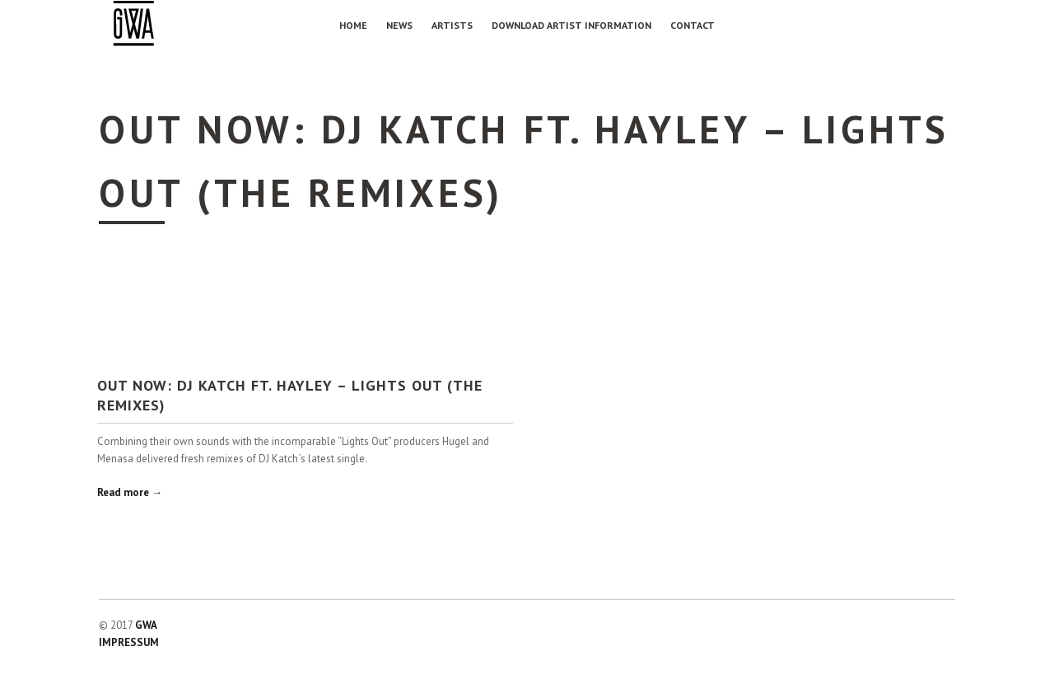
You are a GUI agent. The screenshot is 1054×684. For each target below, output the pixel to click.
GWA (146, 625)
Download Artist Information (571, 25)
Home (353, 25)
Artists (452, 25)
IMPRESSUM (129, 642)
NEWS (399, 25)
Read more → (129, 492)
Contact (692, 25)
